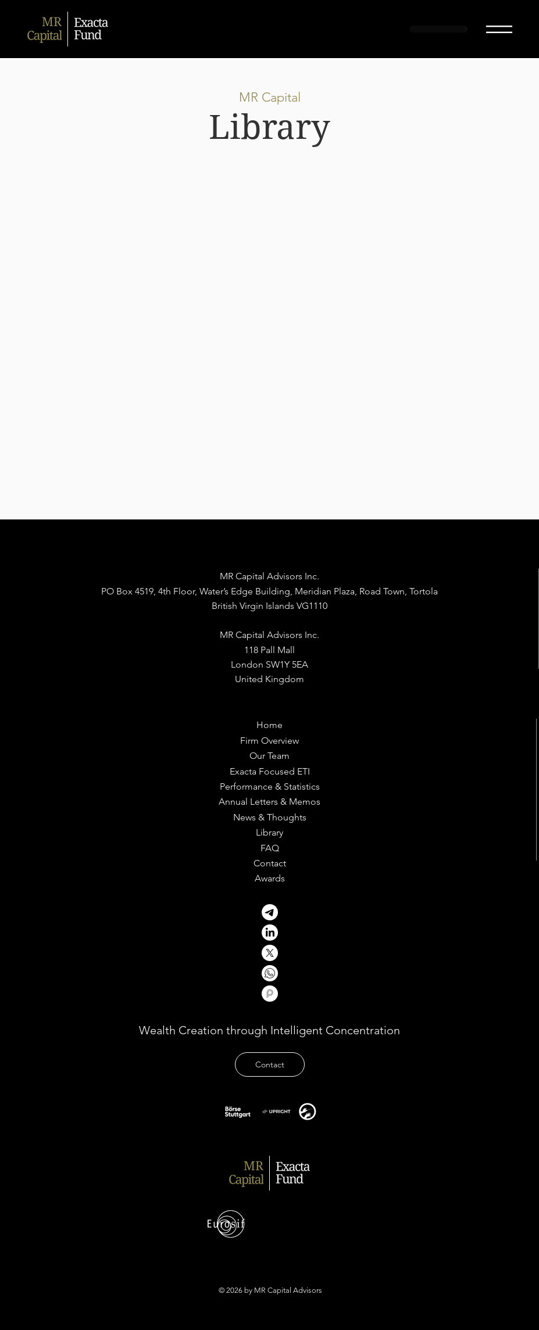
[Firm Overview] (269, 740)
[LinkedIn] (270, 932)
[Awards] (270, 878)
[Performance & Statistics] (270, 786)
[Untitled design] (270, 973)
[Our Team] (269, 756)
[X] (270, 953)
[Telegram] (270, 912)
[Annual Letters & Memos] (269, 801)
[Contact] (270, 863)
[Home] (269, 725)
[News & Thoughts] (269, 817)
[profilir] (270, 993)
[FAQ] (269, 848)
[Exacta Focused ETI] (270, 771)
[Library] (269, 832)
